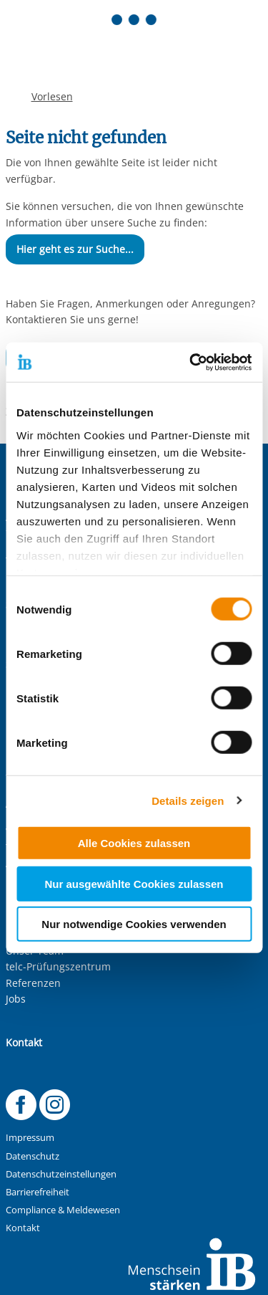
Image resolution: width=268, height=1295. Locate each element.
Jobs (16, 998)
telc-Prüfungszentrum (58, 966)
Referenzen (33, 983)
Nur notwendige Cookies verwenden (133, 924)
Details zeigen (188, 800)
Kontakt (23, 1228)
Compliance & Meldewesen (63, 1210)
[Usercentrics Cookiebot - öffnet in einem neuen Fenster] (191, 362)
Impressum (30, 1138)
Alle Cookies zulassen (134, 843)
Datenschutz (32, 1156)
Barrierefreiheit (37, 1192)
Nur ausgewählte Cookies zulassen (133, 883)
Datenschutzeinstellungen (61, 1174)
